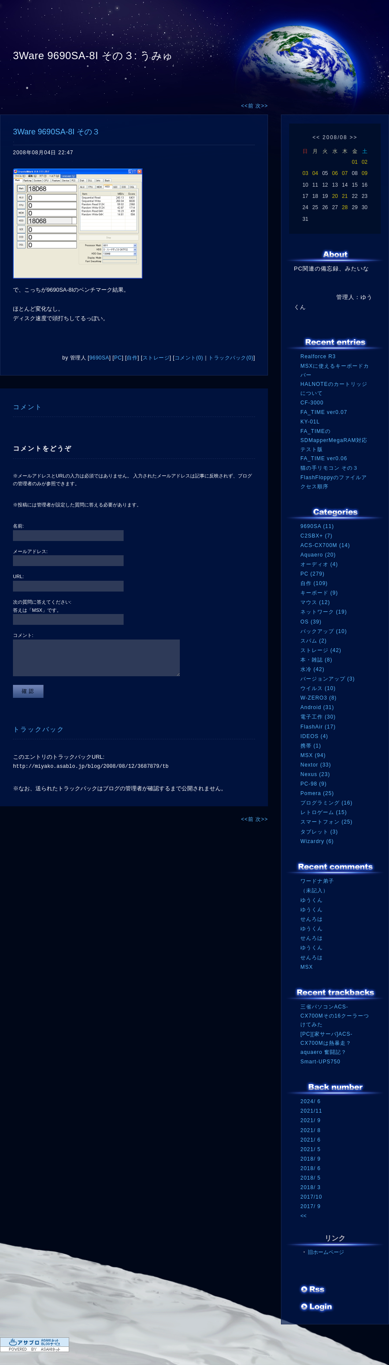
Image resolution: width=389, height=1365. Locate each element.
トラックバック (38, 729)
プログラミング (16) (326, 803)
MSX (306, 967)
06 (335, 173)
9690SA (99, 358)
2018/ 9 (310, 1159)
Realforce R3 (318, 356)
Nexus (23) (315, 774)
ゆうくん (311, 900)
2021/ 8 (310, 1130)
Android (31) (317, 707)
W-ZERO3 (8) (318, 698)
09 (364, 173)
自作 (132, 358)
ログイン (316, 1307)
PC (118, 358)
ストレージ (156, 358)
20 (335, 196)
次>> (261, 106)
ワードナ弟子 (317, 881)
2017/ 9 (310, 1206)
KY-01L (310, 422)
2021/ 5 (310, 1149)
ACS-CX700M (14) (325, 545)
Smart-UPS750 (320, 1062)
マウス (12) (315, 602)
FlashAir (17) (318, 727)
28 (345, 207)
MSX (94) (313, 755)
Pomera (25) (317, 793)
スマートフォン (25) (326, 822)
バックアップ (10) (323, 631)
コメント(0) (189, 358)
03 (305, 173)
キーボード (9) (319, 593)
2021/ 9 (310, 1120)
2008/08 (334, 137)
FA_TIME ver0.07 (323, 412)
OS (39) (311, 622)
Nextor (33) (315, 765)
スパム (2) (313, 641)
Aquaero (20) (318, 555)
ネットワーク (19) (323, 612)
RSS (313, 1290)
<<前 (248, 106)
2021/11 (311, 1111)
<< (316, 137)
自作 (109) (314, 583)
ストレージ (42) (320, 650)
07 (345, 173)
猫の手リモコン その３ (329, 468)
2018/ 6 (310, 1168)
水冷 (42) (312, 669)
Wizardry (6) (317, 841)
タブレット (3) (319, 832)
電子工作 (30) (318, 717)
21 (345, 196)
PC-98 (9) (313, 784)
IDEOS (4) (314, 736)
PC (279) (312, 574)
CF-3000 (312, 403)
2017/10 (311, 1197)
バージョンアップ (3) (327, 679)
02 (364, 162)
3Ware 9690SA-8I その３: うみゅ (93, 55)
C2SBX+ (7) (316, 536)
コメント (27, 406)
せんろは (311, 919)
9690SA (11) (317, 526)
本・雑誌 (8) (316, 660)
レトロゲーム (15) (323, 812)
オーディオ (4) (319, 564)
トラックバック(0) (230, 358)
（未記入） (314, 891)
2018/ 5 (310, 1178)
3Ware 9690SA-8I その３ (56, 131)
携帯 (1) (310, 746)
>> (353, 137)
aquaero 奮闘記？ (323, 1052)
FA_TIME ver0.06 (323, 458)
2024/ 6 (310, 1101)
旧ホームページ (326, 1252)
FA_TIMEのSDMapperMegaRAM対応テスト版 (333, 440)
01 (354, 162)
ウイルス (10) (318, 688)
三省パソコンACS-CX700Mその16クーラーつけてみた (334, 1016)
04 (315, 173)
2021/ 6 (310, 1140)
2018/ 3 (310, 1187)
